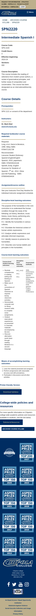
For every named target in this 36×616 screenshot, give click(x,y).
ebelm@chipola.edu (9, 127)
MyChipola (5, 7)
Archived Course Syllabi (13, 429)
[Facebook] (8, 584)
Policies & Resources (11, 422)
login (23, 7)
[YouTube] (21, 584)
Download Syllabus (10, 392)
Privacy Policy (18, 614)
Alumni (4, 4)
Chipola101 (14, 7)
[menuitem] (23, 7)
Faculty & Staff (23, 4)
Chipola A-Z (12, 4)
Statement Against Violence (17, 605)
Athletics (25, 2)
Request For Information (11, 2)
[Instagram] (27, 584)
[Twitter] (14, 584)
